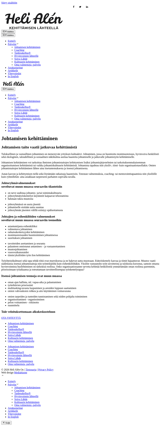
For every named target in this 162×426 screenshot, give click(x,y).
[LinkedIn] (87, 7)
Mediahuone (20, 372)
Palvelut (13, 44)
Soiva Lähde (20, 58)
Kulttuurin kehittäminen (26, 61)
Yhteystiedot (14, 73)
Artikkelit (13, 70)
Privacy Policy (46, 369)
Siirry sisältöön (9, 2)
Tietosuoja (30, 369)
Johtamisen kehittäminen (27, 47)
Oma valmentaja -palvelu (27, 64)
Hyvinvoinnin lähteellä (26, 56)
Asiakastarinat (15, 67)
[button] (2, 375)
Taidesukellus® (22, 53)
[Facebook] (73, 7)
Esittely (12, 41)
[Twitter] (80, 7)
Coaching (19, 50)
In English (13, 76)
